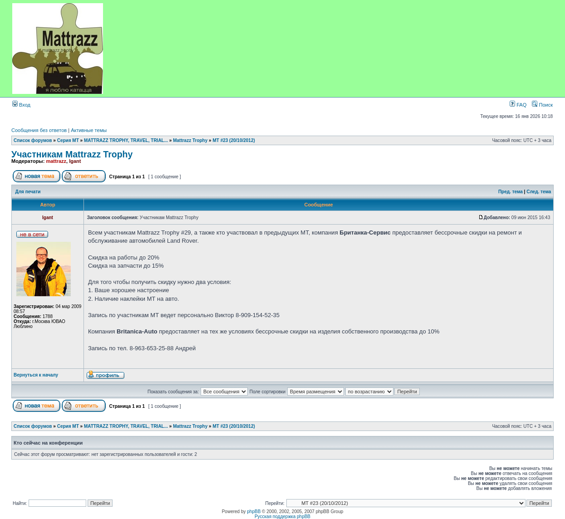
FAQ (518, 105)
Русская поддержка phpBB (282, 516)
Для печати (28, 191)
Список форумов (33, 140)
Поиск (542, 105)
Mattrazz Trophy (190, 140)
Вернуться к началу (36, 374)
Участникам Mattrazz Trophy (72, 154)
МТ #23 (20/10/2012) (233, 140)
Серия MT (68, 140)
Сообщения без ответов (39, 130)
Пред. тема (510, 191)
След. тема (538, 191)
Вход (21, 105)
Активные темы (89, 130)
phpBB (253, 511)
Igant (75, 161)
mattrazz (56, 161)
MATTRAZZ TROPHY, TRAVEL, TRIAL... (126, 140)
